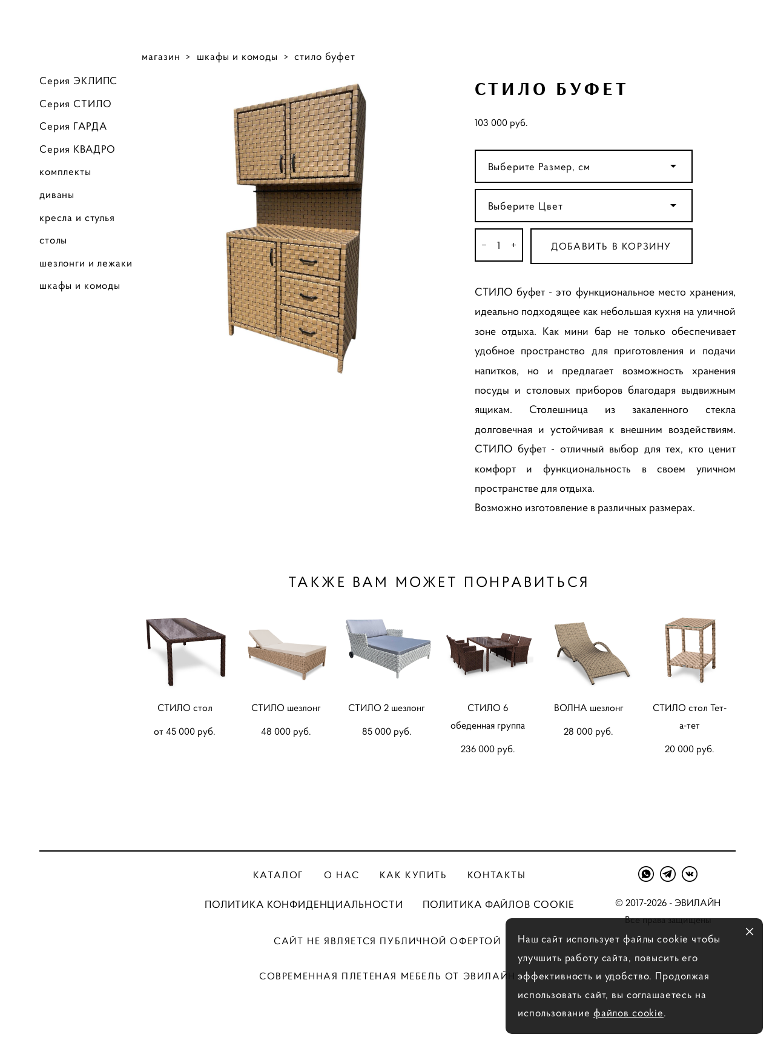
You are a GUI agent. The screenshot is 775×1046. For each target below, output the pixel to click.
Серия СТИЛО (75, 103)
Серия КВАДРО (77, 149)
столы (53, 240)
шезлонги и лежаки (85, 263)
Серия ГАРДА (73, 126)
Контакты (496, 875)
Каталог (278, 875)
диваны (56, 194)
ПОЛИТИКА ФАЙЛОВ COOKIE (499, 904)
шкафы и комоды (79, 285)
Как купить (413, 875)
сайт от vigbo (387, 1018)
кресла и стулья (77, 217)
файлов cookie (628, 1012)
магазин (161, 56)
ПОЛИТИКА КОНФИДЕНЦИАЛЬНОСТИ (304, 904)
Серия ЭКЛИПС (78, 80)
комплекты (65, 171)
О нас (341, 875)
